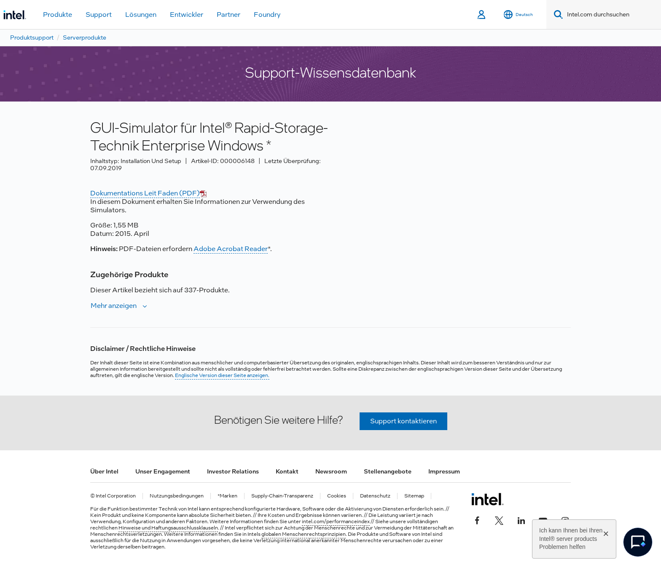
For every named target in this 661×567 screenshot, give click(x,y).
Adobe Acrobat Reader (230, 248)
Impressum (444, 471)
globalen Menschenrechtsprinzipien (303, 534)
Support (99, 14)
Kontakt (287, 471)
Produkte (57, 14)
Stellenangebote (387, 471)
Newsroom (331, 471)
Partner (228, 14)
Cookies (336, 496)
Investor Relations (233, 471)
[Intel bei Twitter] (499, 519)
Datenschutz (375, 496)
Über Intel (104, 471)
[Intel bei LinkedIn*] (521, 519)
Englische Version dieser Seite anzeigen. (222, 375)
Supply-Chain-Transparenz (282, 496)
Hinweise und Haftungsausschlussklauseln (168, 527)
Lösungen (140, 14)
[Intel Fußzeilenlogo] (487, 499)
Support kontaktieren (403, 421)
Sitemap (414, 496)
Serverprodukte (84, 37)
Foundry (267, 14)
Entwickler (186, 14)
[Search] (556, 14)
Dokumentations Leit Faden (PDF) (145, 193)
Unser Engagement (162, 471)
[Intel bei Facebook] (477, 519)
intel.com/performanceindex (336, 521)
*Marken (227, 496)
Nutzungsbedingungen (177, 496)
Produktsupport (32, 37)
